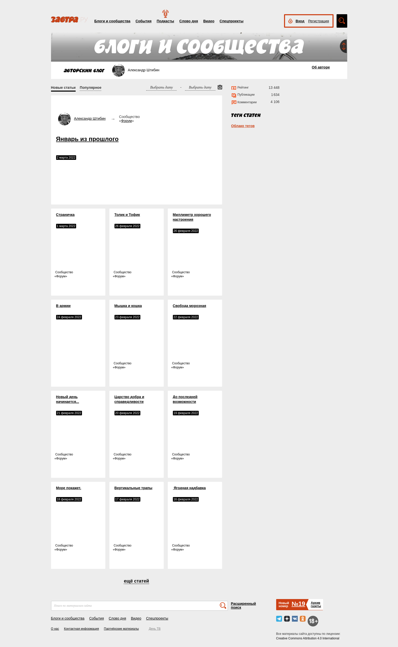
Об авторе (321, 67)
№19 (298, 603)
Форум (126, 121)
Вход (300, 21)
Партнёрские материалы (121, 629)
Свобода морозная (189, 306)
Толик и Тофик (127, 215)
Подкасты (165, 21)
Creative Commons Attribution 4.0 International (307, 638)
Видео (208, 21)
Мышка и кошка (128, 306)
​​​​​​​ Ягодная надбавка (189, 488)
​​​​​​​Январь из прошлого (87, 138)
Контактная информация (81, 629)
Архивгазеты (316, 604)
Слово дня (188, 21)
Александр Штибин (90, 118)
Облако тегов (243, 126)
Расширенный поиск (243, 605)
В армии (63, 306)
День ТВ (154, 629)
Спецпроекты (231, 21)
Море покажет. (68, 488)
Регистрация (318, 21)
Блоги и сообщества (112, 21)
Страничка (65, 215)
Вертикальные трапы (133, 488)
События (144, 21)
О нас (55, 629)
